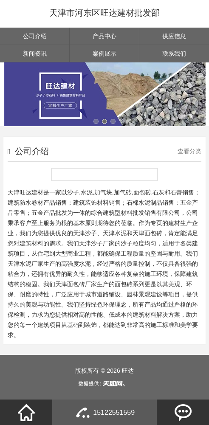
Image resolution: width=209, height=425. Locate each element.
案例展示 (104, 53)
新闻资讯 (35, 53)
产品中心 (104, 36)
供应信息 (174, 36)
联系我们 (174, 53)
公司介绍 (35, 36)
